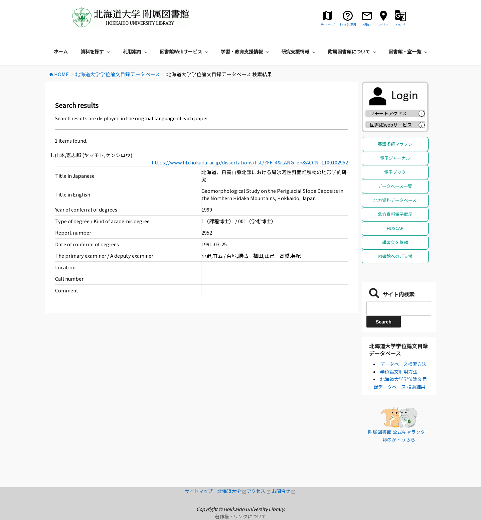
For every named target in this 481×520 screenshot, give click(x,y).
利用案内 (136, 51)
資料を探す (96, 51)
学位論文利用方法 (399, 371)
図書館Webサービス (185, 51)
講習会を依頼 (395, 242)
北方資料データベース (395, 200)
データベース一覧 (395, 186)
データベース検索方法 (403, 364)
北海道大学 (232, 491)
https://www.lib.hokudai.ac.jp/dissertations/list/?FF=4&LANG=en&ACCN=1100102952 (250, 162)
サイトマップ (201, 491)
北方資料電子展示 (395, 214)
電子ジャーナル (395, 158)
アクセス (259, 491)
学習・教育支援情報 (246, 51)
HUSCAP (395, 228)
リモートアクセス (388, 113)
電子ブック (395, 172)
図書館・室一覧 (408, 51)
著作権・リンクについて (240, 516)
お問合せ (284, 491)
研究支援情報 (299, 51)
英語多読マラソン (395, 144)
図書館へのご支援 (395, 256)
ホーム (61, 51)
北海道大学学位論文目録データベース (398, 349)
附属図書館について (353, 51)
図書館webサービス (391, 124)
